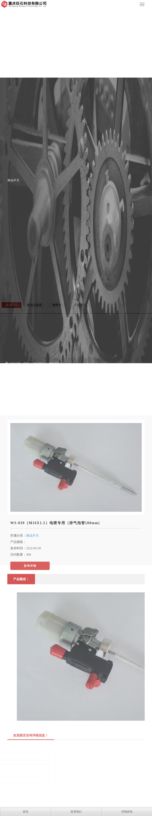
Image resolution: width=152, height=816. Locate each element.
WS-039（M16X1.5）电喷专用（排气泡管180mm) (55, 571)
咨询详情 (30, 613)
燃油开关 (32, 583)
